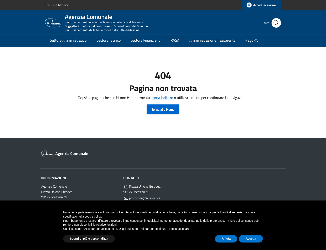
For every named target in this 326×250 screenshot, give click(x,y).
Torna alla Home (163, 109)
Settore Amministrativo (68, 40)
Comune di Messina (57, 5)
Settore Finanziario (146, 40)
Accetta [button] (251, 238)
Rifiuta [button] (226, 238)
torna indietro (162, 97)
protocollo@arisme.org (141, 198)
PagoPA (251, 40)
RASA (174, 40)
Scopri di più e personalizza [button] (89, 238)
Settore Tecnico (109, 40)
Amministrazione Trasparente (212, 40)
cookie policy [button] (93, 216)
